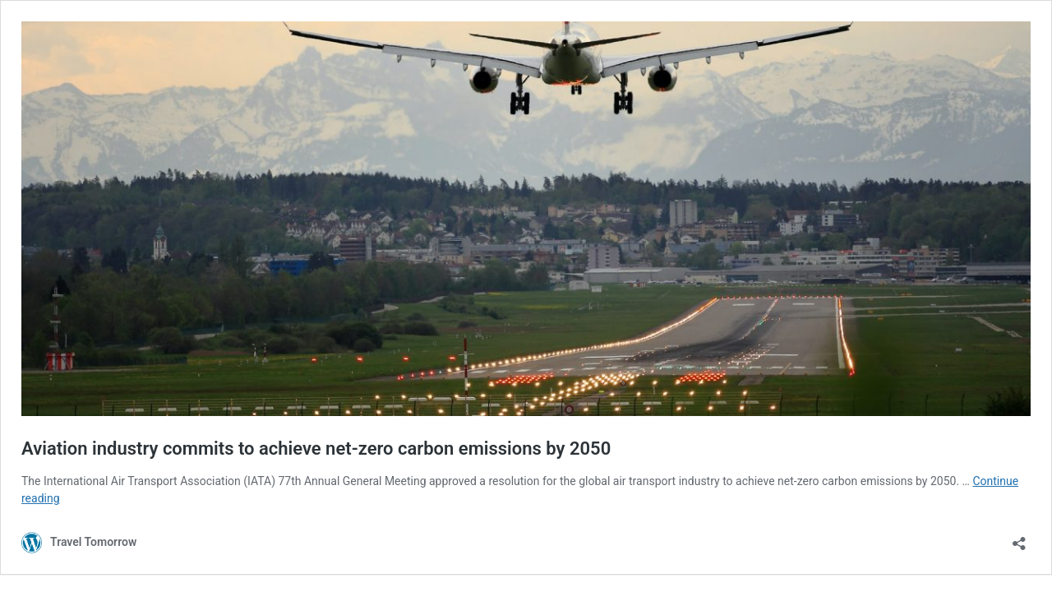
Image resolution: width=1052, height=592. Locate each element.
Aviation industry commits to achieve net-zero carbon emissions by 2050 (316, 448)
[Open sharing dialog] (1019, 538)
